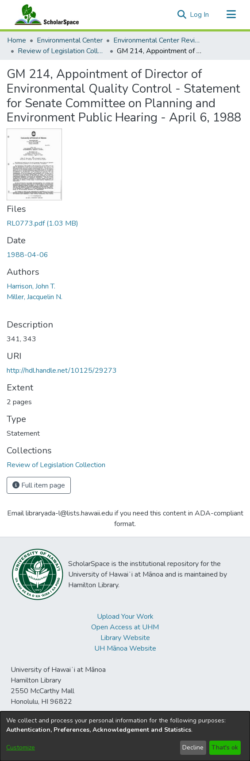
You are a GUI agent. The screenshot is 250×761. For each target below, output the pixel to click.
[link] (42, 223)
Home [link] (16, 40)
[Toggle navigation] (231, 14)
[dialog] (125, 736)
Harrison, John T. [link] (31, 286)
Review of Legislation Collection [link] (62, 51)
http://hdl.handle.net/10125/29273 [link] (62, 370)
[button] (181, 14)
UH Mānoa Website (125, 648)
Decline (193, 747)
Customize (20, 747)
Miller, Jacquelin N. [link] (34, 297)
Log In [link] (200, 15)
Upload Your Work (125, 616)
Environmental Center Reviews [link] (157, 40)
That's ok (225, 747)
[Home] (45, 15)
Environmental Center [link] (70, 40)
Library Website (125, 638)
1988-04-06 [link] (27, 255)
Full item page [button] (38, 485)
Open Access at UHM (125, 627)
